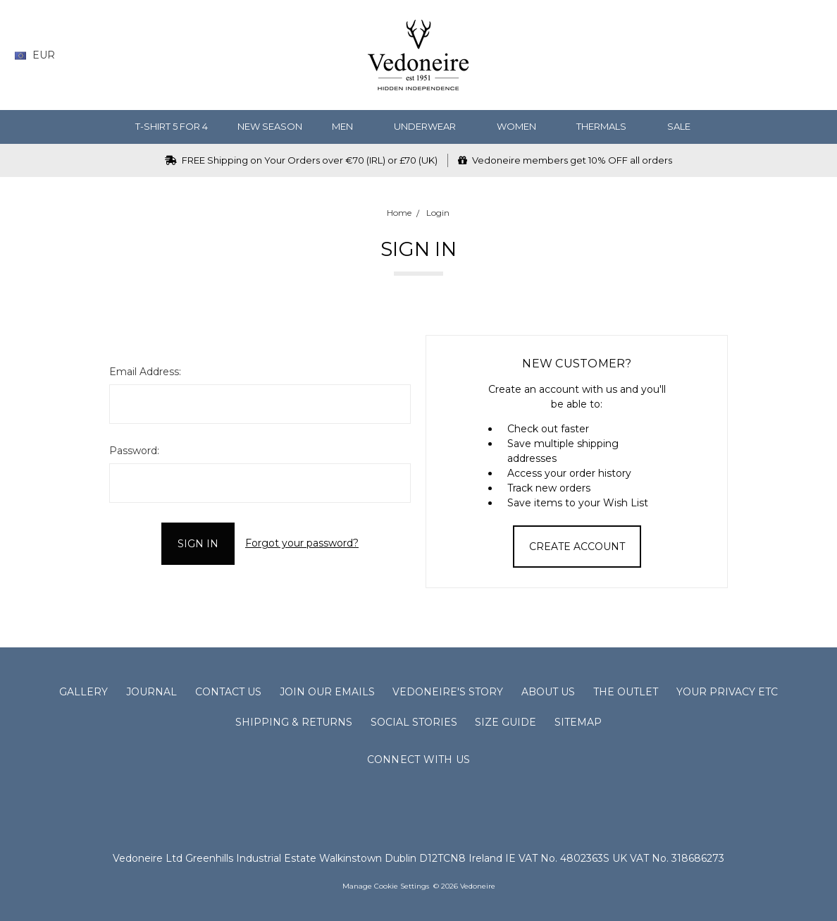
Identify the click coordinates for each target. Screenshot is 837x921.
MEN (348, 126)
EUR (40, 55)
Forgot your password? (302, 543)
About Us (548, 691)
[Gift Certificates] (760, 55)
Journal (151, 691)
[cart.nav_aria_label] (812, 55)
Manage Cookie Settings (385, 886)
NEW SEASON (269, 126)
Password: (134, 450)
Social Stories (414, 722)
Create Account (577, 546)
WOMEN (522, 126)
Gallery (83, 691)
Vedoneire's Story (447, 691)
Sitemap (578, 722)
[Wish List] (732, 55)
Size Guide (505, 722)
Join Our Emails (327, 691)
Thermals (607, 126)
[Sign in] (787, 55)
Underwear (430, 126)
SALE (684, 126)
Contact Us (228, 691)
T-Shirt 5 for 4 (171, 126)
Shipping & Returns (293, 722)
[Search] (705, 55)
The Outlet (625, 691)
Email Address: (145, 371)
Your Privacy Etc (727, 691)
